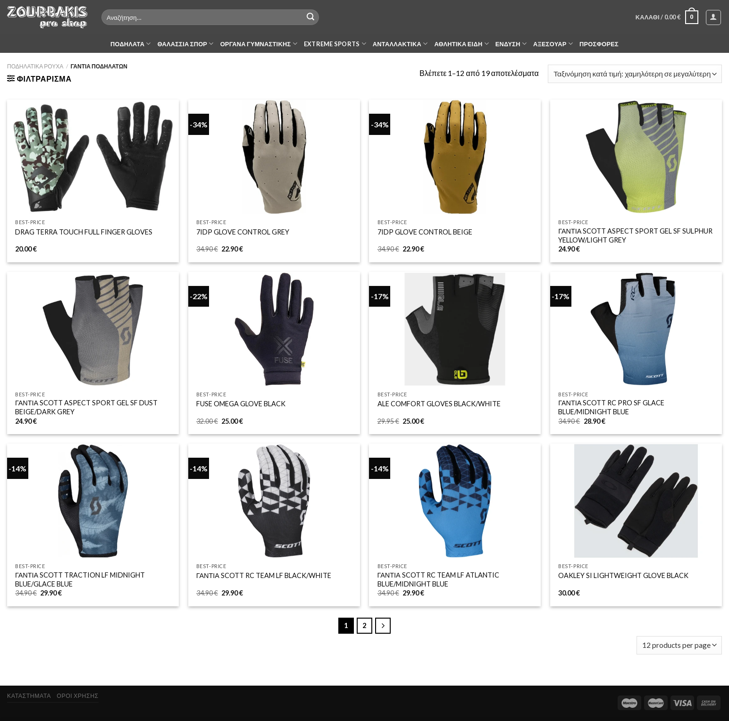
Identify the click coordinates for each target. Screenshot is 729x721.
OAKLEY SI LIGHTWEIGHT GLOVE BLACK (623, 575)
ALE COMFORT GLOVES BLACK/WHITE (439, 404)
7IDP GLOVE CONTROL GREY (242, 232)
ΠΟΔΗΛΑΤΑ (130, 43)
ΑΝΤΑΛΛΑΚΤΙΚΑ (400, 43)
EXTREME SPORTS (335, 43)
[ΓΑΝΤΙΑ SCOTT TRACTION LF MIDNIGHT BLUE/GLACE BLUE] (93, 501)
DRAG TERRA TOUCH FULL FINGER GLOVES (83, 232)
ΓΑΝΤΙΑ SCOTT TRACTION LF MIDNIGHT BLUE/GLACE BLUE (80, 579)
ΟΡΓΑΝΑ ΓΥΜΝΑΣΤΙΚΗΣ (258, 43)
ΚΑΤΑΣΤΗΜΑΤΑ (29, 695)
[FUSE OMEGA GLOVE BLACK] (274, 329)
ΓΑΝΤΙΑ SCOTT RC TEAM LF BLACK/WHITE (263, 575)
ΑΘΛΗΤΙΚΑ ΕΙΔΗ (461, 43)
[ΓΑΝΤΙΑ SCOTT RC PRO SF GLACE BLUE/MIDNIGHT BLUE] (636, 329)
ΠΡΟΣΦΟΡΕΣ (599, 44)
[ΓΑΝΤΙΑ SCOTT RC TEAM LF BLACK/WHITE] (274, 501)
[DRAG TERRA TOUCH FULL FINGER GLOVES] (93, 157)
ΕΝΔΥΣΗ (511, 43)
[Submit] (310, 17)
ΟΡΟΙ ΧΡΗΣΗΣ (77, 695)
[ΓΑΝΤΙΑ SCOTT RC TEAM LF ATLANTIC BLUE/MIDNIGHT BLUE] (455, 501)
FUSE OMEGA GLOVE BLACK (240, 404)
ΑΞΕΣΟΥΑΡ (553, 43)
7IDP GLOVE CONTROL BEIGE (424, 232)
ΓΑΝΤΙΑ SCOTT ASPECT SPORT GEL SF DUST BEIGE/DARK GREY (86, 407)
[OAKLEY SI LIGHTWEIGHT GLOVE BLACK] (636, 501)
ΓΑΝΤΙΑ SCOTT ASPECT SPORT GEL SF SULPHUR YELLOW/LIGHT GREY (635, 235)
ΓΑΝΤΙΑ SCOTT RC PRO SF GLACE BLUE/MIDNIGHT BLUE (611, 407)
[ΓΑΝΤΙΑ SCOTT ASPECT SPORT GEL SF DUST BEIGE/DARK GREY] (93, 329)
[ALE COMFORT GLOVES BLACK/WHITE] (455, 329)
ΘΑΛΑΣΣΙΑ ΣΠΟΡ (186, 43)
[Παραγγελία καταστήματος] (635, 74)
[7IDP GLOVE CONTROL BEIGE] (455, 157)
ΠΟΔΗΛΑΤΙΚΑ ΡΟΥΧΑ (35, 66)
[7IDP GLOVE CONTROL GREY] (274, 157)
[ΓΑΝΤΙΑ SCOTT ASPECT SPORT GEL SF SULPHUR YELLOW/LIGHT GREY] (636, 157)
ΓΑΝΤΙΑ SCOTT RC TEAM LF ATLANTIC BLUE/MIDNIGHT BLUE (438, 579)
